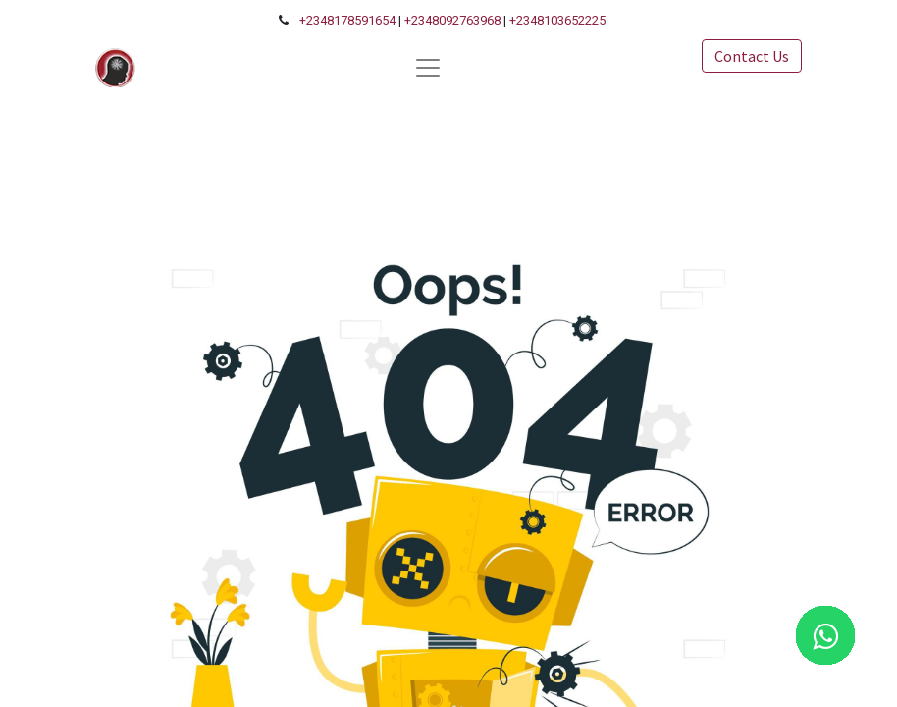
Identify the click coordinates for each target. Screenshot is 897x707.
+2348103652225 (557, 20)
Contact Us (751, 56)
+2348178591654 (347, 20)
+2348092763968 (452, 20)
